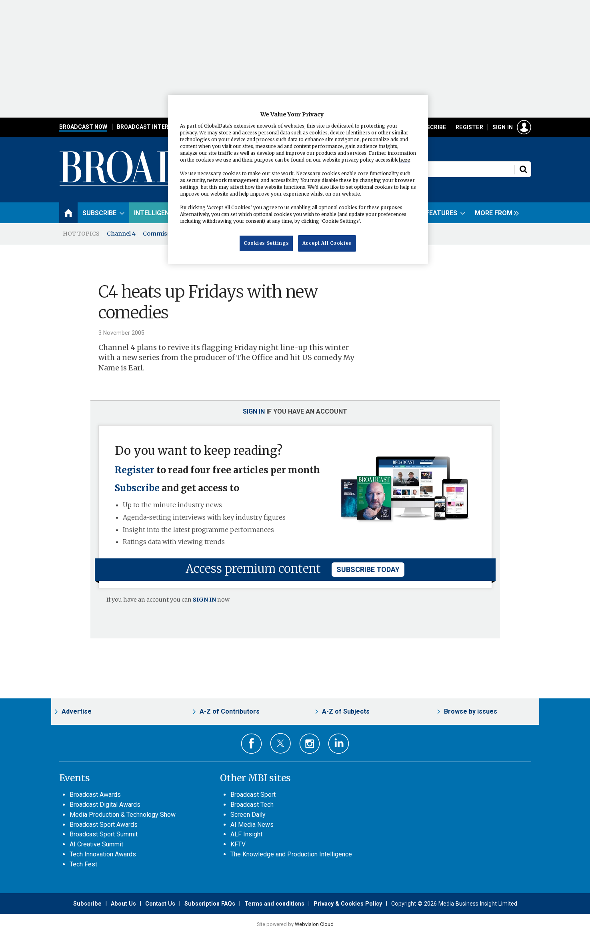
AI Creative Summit (96, 844)
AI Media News (252, 824)
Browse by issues (470, 711)
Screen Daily (248, 814)
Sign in (502, 127)
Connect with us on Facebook (251, 743)
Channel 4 (121, 233)
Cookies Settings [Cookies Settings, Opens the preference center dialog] (266, 243)
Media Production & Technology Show (123, 814)
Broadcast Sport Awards (104, 824)
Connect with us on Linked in (338, 743)
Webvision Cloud (314, 924)
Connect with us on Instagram (309, 743)
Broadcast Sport (253, 794)
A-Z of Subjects (346, 711)
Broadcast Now (83, 127)
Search (523, 169)
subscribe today (368, 569)
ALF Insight (246, 834)
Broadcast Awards (95, 794)
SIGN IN (204, 599)
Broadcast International (156, 127)
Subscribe (430, 127)
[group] (495, 212)
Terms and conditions (274, 903)
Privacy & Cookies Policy (348, 903)
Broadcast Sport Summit (104, 834)
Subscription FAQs (209, 903)
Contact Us (160, 903)
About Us (123, 903)
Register (469, 127)
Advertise (77, 711)
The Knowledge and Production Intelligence (291, 854)
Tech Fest (83, 864)
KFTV (238, 844)
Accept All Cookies (327, 243)
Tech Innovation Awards (103, 854)
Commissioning (166, 233)
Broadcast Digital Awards (105, 804)
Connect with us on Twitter (280, 743)
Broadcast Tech (252, 804)
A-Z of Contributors (230, 711)
